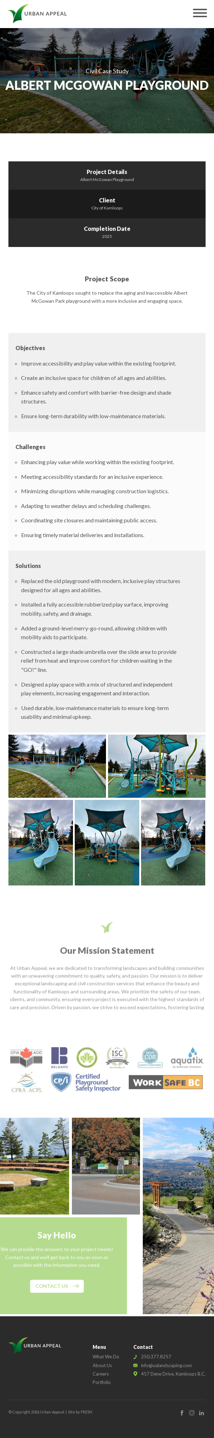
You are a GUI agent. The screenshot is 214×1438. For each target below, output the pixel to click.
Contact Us (42, 1286)
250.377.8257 (156, 1356)
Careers (101, 1374)
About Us (102, 1365)
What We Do (106, 1356)
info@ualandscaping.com (166, 1365)
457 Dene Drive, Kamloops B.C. (173, 1374)
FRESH (86, 1412)
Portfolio (102, 1382)
